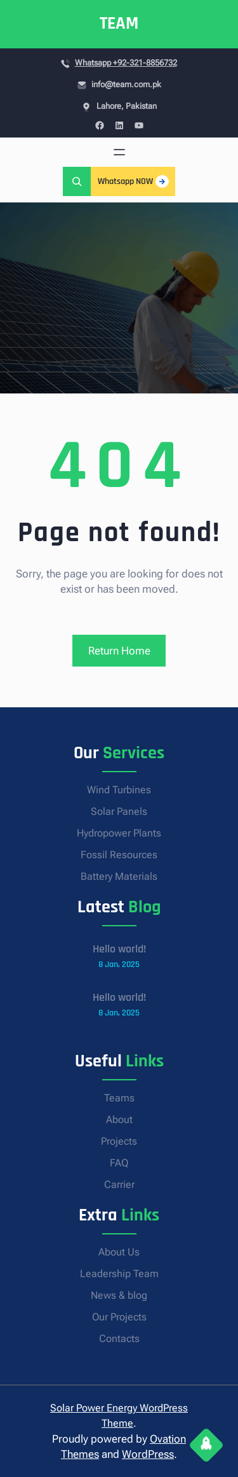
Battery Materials (119, 876)
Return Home (119, 650)
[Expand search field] (77, 181)
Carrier (119, 1184)
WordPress (148, 1454)
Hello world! (119, 949)
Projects (119, 1141)
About (119, 1119)
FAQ (119, 1163)
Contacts (119, 1338)
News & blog (119, 1295)
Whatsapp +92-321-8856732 (126, 62)
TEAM (119, 23)
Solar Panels (119, 811)
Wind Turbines (119, 790)
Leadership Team (119, 1274)
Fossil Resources (119, 855)
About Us (119, 1252)
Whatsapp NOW (133, 181)
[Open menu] (119, 152)
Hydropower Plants (119, 833)
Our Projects (119, 1317)
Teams (119, 1098)
